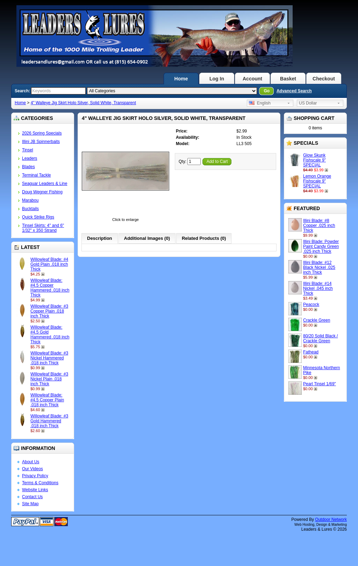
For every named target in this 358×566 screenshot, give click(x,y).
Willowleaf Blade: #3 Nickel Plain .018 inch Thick (49, 379)
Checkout (324, 78)
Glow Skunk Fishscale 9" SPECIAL (314, 160)
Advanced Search (294, 90)
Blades (28, 166)
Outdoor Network (331, 519)
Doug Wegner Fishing (42, 191)
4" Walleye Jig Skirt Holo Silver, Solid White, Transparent (83, 102)
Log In (216, 78)
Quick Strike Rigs (38, 217)
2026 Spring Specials (42, 133)
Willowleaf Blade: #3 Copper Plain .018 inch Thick (49, 311)
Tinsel (27, 150)
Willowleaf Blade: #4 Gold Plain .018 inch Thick (49, 264)
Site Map (30, 503)
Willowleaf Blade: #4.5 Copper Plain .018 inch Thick (47, 400)
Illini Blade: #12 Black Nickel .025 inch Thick (319, 267)
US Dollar (308, 103)
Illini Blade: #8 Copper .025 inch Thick (319, 225)
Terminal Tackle (36, 175)
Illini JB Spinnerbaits (41, 141)
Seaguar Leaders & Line (44, 183)
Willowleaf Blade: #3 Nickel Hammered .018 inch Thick (49, 358)
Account (252, 78)
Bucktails (30, 208)
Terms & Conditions (40, 482)
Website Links (35, 489)
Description (99, 238)
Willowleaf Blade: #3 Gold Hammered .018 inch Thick (49, 421)
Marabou (30, 200)
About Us (30, 461)
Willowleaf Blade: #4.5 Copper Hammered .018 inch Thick (49, 288)
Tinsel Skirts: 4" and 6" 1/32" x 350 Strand (43, 228)
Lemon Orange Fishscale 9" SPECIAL (317, 181)
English (260, 103)
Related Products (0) (204, 238)
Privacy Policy (35, 475)
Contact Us (32, 496)
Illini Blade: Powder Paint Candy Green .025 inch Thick (321, 246)
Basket (288, 78)
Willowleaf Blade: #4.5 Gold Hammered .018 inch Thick (49, 334)
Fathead (310, 352)
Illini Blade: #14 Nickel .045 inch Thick (318, 288)
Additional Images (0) (147, 238)
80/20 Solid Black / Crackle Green (320, 338)
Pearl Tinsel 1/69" (319, 383)
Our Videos (32, 468)
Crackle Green (316, 320)
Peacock (311, 304)
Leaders (29, 158)
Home (181, 78)
